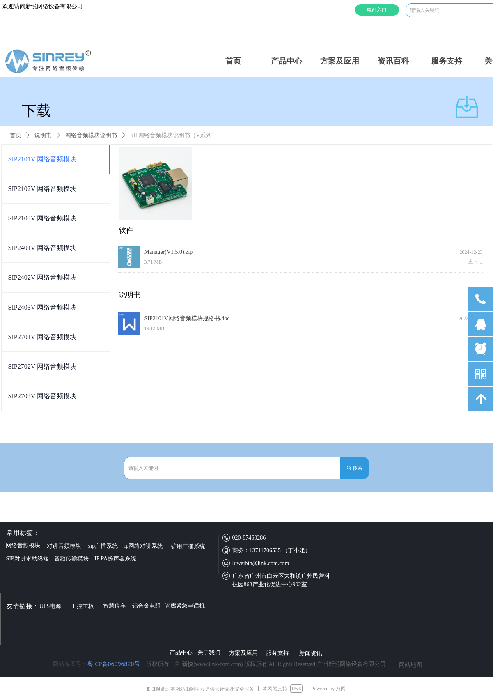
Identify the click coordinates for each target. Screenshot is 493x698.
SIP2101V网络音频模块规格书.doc (187, 318)
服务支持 (446, 61)
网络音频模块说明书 (91, 135)
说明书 (43, 135)
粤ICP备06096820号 (113, 664)
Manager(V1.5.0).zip (168, 252)
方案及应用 (339, 61)
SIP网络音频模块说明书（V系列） (173, 135)
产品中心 (286, 61)
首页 (233, 61)
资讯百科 (393, 61)
